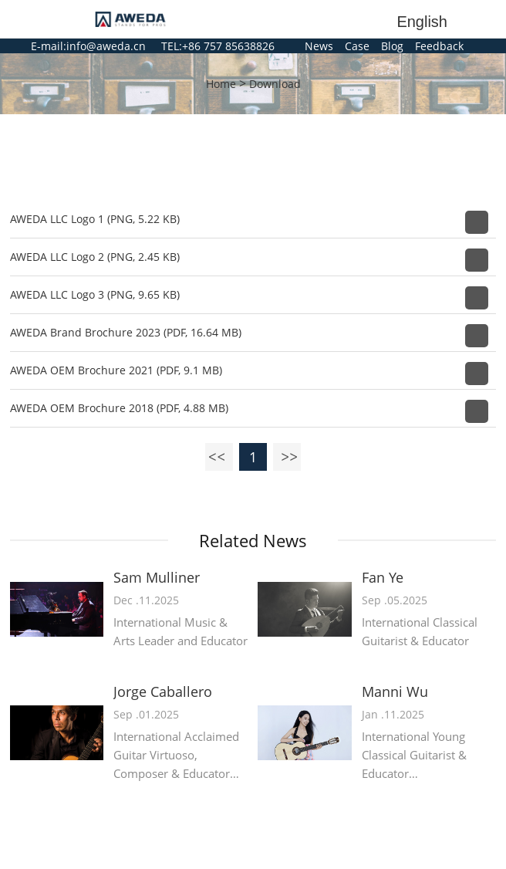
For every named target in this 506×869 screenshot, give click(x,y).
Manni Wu (395, 692)
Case (357, 46)
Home (221, 83)
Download (275, 83)
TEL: (171, 46)
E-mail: (48, 46)
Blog (392, 46)
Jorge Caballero (162, 692)
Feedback (439, 46)
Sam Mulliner (156, 578)
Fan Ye (382, 578)
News (319, 46)
